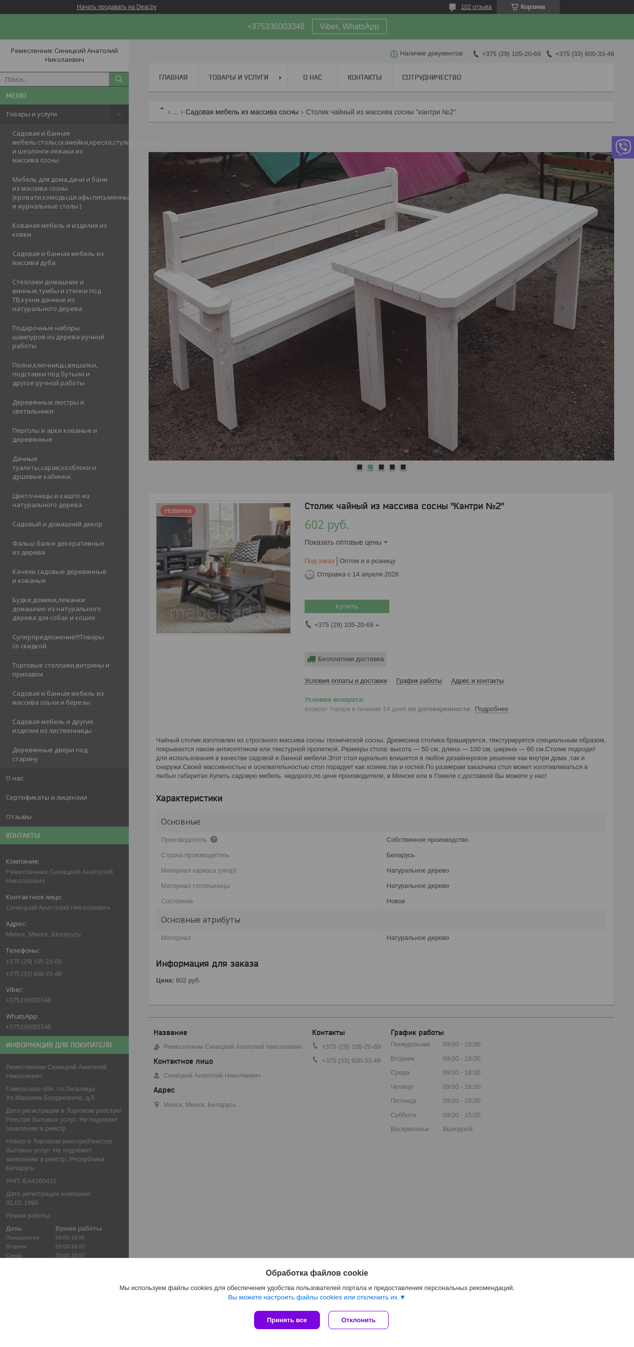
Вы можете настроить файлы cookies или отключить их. (313, 1298)
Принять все (287, 1320)
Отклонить (360, 1320)
